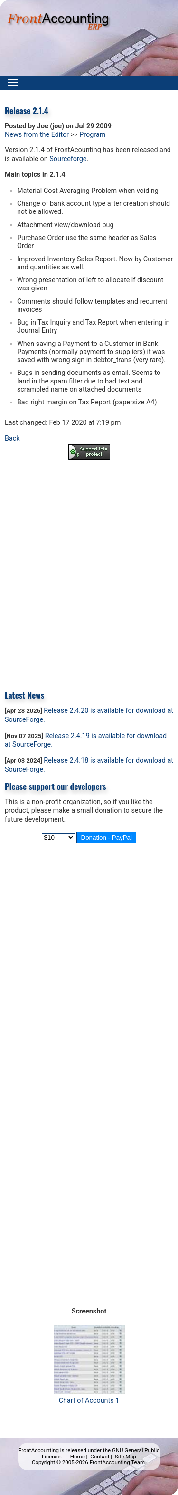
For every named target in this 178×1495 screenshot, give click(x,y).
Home (77, 1456)
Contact (99, 1456)
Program (92, 135)
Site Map (125, 1456)
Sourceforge (67, 159)
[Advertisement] (89, 568)
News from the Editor (37, 135)
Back (12, 438)
